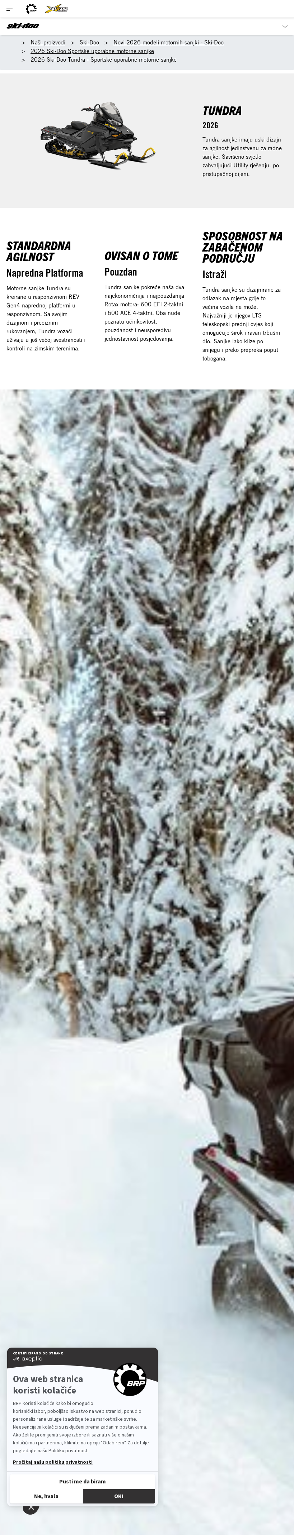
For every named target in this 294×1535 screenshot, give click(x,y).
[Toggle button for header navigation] (9, 9)
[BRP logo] (31, 9)
